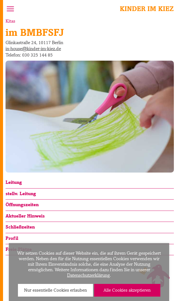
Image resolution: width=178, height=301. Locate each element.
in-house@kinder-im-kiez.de (33, 48)
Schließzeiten (20, 227)
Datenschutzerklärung (88, 275)
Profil (12, 238)
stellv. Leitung (21, 193)
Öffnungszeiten (22, 204)
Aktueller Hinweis (25, 216)
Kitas (10, 21)
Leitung (14, 182)
